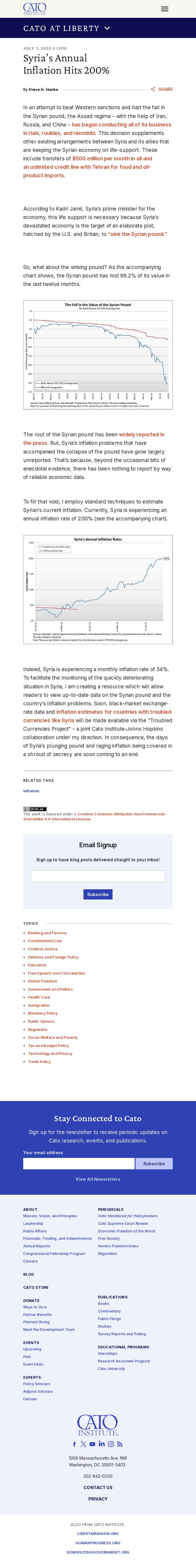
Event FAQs (33, 1364)
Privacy (98, 1499)
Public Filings (109, 1319)
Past (27, 1357)
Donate (31, 1301)
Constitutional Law (45, 941)
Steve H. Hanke (43, 89)
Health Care (39, 997)
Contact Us (97, 1488)
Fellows (30, 1399)
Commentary (109, 1312)
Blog (28, 1275)
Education (37, 965)
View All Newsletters (98, 1179)
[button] (98, 27)
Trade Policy (39, 1062)
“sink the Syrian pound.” (137, 234)
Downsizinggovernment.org (98, 1553)
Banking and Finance (47, 933)
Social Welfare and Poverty (53, 1037)
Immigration (39, 1005)
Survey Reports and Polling (122, 1334)
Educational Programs (123, 1347)
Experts (32, 1378)
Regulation (37, 1029)
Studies (104, 1326)
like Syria (63, 720)
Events (31, 1343)
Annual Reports (36, 1246)
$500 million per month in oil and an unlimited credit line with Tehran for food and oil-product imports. (87, 166)
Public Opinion (41, 1021)
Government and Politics (50, 989)
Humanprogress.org (98, 1543)
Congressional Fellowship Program (54, 1254)
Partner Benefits (37, 1315)
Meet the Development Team (49, 1330)
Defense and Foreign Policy (53, 957)
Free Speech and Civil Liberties (56, 973)
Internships (108, 1354)
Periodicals (111, 1210)
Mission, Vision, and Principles (50, 1216)
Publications (113, 1298)
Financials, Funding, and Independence (57, 1239)
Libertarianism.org (98, 1534)
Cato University (111, 1369)
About (30, 1210)
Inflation (31, 791)
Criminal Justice (43, 949)
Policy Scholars (36, 1384)
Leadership (33, 1224)
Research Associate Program (124, 1361)
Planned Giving (36, 1322)
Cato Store (36, 1288)
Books (103, 1304)
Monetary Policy (43, 1013)
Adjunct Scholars (38, 1392)
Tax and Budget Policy (48, 1045)
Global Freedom (42, 981)
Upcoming (32, 1350)
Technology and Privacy (50, 1053)
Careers (30, 1261)
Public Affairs (35, 1231)
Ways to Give (35, 1307)
